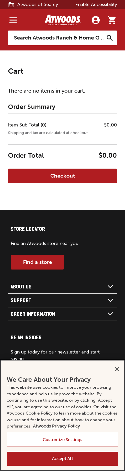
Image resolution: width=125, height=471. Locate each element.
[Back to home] (63, 20)
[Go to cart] (111, 20)
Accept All (62, 458)
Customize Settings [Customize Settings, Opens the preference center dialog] (62, 439)
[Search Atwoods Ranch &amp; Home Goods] (56, 37)
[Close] (117, 369)
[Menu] (13, 20)
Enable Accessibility (96, 4)
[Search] (109, 37)
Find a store (37, 262)
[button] (62, 287)
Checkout (62, 176)
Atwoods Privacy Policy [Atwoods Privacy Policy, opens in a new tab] (56, 426)
